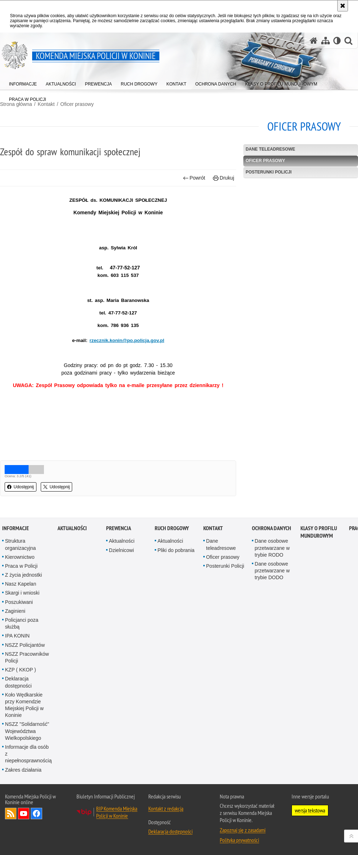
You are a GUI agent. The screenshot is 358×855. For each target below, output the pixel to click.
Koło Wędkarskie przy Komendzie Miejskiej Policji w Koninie (24, 705)
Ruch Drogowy (172, 528)
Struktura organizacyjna (20, 544)
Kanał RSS (10, 813)
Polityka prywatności (239, 840)
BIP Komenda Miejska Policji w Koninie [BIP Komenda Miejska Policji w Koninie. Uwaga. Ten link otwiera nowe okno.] (116, 812)
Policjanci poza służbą (21, 623)
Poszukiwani (19, 602)
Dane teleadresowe (270, 149)
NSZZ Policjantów (25, 645)
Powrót (194, 178)
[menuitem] (23, 82)
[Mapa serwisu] (325, 40)
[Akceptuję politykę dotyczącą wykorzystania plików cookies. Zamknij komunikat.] (342, 5)
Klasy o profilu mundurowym (318, 531)
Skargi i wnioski (22, 593)
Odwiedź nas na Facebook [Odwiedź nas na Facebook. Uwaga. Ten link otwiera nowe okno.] (36, 813)
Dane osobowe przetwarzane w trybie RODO (272, 547)
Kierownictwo (19, 557)
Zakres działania (23, 770)
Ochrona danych (271, 528)
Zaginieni (15, 611)
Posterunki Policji (268, 172)
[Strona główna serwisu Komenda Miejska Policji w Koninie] (314, 40)
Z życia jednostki (23, 575)
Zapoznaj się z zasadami (242, 830)
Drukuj (223, 178)
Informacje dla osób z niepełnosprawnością (28, 753)
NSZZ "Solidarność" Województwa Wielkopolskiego (27, 731)
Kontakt (213, 528)
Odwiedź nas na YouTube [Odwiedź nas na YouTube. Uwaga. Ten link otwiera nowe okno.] (23, 813)
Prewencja (118, 528)
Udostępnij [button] (20, 486)
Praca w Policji (21, 566)
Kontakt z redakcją (165, 808)
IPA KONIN (17, 636)
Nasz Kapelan (20, 584)
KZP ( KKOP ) (20, 670)
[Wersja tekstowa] (337, 40)
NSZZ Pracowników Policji (27, 657)
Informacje (15, 528)
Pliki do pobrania (176, 550)
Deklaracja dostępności (18, 682)
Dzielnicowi (121, 550)
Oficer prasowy (77, 104)
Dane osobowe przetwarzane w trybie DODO (272, 570)
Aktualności (72, 528)
